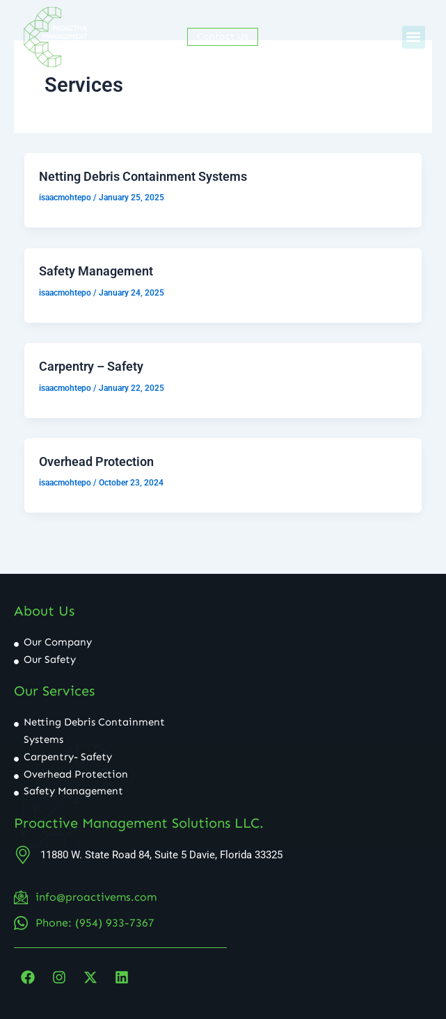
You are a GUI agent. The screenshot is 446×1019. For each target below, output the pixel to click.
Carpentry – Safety (91, 366)
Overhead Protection (96, 461)
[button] (413, 37)
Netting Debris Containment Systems (143, 176)
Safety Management (96, 271)
